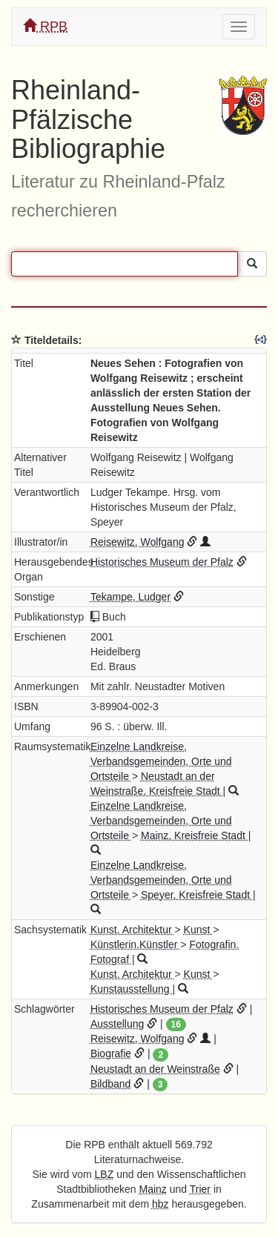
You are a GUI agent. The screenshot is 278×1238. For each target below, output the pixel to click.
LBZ (104, 1174)
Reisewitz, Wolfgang (137, 542)
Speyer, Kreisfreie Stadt (197, 895)
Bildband (110, 1084)
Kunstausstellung (131, 989)
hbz (160, 1204)
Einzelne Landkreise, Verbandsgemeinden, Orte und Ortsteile (161, 761)
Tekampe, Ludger (130, 597)
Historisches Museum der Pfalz (162, 562)
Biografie (110, 1053)
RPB (45, 26)
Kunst (199, 930)
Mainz (153, 1189)
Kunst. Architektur (132, 930)
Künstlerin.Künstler (135, 944)
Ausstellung (117, 1024)
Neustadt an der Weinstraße (155, 1069)
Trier (200, 1189)
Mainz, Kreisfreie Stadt (194, 835)
